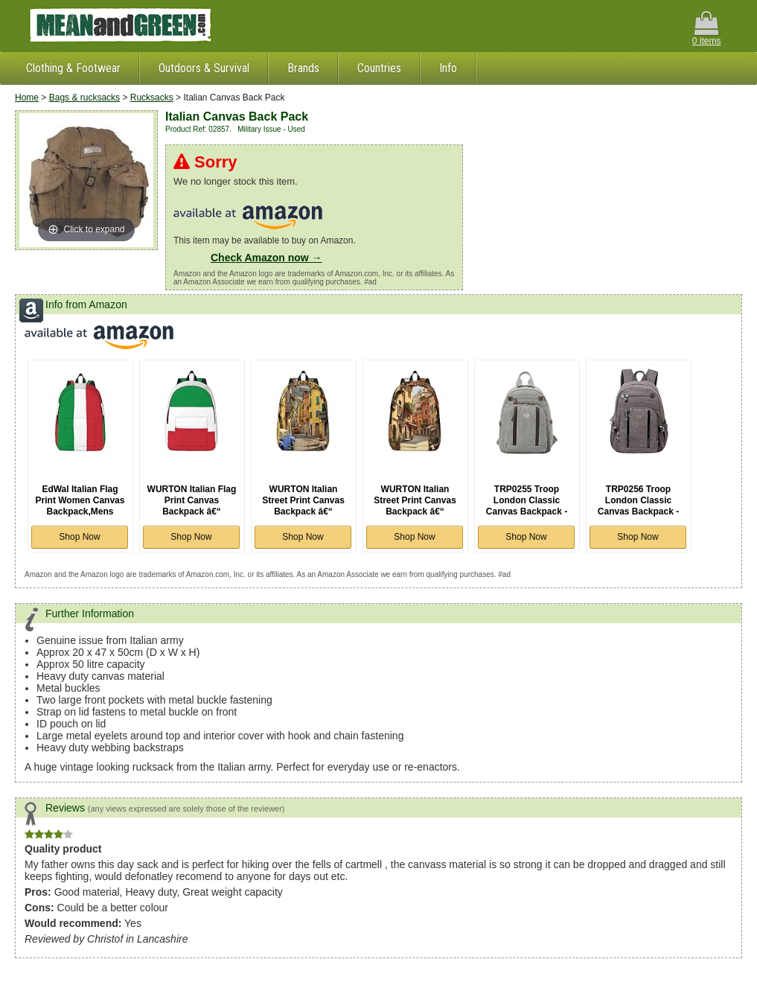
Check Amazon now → (266, 258)
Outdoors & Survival (204, 68)
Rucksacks (151, 97)
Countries (379, 68)
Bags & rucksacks (84, 97)
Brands (303, 68)
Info (448, 68)
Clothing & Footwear (73, 68)
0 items (706, 28)
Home (27, 97)
